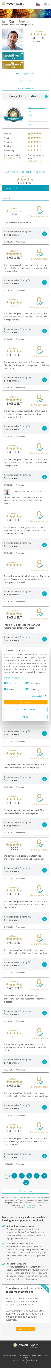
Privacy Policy (17, 677)
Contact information (28, 96)
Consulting (9, 150)
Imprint (7, 677)
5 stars (30, 107)
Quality (7, 133)
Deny (25, 717)
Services (8, 141)
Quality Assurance (24, 1355)
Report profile (31, 1207)
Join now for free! (25, 1329)
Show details (37, 696)
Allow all (25, 702)
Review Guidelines (9, 1355)
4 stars (30, 111)
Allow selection (25, 709)
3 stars (30, 115)
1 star (30, 124)
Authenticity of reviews (25, 73)
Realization (9, 146)
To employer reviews (25, 88)
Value (6, 137)
